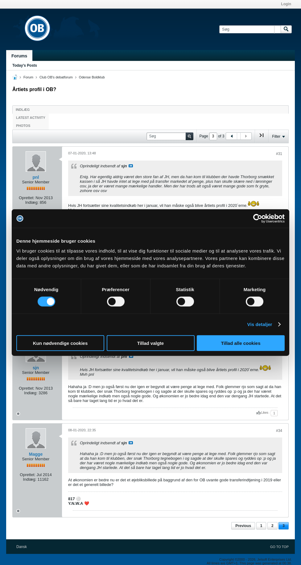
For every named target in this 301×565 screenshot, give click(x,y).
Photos (23, 126)
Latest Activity (30, 117)
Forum (28, 77)
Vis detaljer (259, 324)
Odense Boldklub (92, 77)
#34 (279, 431)
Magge (36, 454)
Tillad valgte (150, 342)
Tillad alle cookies (240, 342)
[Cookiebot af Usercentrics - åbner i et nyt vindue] (258, 218)
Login (286, 4)
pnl (36, 177)
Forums (19, 55)
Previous (243, 526)
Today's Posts (24, 65)
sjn (36, 367)
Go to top (279, 547)
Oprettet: (27, 197)
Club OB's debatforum (56, 77)
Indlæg (23, 109)
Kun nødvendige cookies (60, 342)
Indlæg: (32, 202)
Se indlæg (131, 165)
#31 (279, 154)
